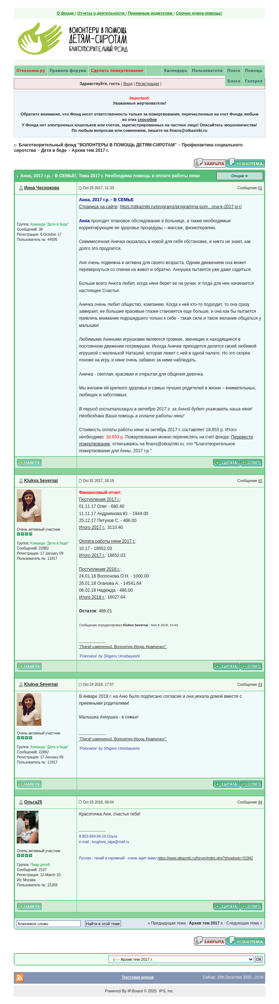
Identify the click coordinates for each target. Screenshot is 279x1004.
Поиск (233, 70)
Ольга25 (33, 802)
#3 (260, 685)
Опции (237, 176)
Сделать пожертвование (117, 70)
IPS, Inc (166, 991)
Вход (128, 83)
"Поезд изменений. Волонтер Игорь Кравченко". (123, 646)
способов (147, 119)
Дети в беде (54, 150)
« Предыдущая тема (167, 923)
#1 (260, 188)
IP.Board (135, 991)
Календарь (175, 70)
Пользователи (207, 70)
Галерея (254, 81)
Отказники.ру (30, 70)
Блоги (233, 81)
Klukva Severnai (41, 480)
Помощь (253, 70)
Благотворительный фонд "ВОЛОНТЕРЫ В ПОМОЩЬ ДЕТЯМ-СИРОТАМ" (98, 144)
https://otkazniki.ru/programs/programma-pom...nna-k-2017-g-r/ (181, 206)
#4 (260, 802)
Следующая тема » (244, 923)
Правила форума (68, 70)
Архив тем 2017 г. (90, 150)
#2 (260, 481)
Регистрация (147, 83)
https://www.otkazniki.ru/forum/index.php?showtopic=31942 (205, 858)
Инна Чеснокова (41, 187)
